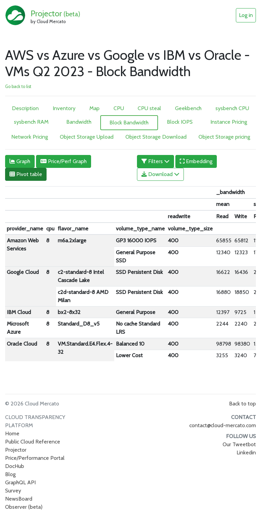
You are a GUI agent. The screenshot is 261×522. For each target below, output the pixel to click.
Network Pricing (29, 137)
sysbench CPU (232, 108)
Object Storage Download (156, 137)
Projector (55, 13)
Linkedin (246, 452)
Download (160, 174)
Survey (13, 490)
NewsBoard (18, 498)
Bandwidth (78, 122)
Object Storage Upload (87, 137)
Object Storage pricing (224, 137)
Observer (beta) (23, 507)
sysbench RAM (31, 122)
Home (12, 433)
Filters (155, 161)
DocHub (14, 466)
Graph (20, 161)
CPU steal (149, 108)
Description (25, 108)
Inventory (64, 108)
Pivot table (26, 174)
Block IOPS (180, 122)
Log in (246, 15)
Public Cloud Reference (32, 441)
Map (94, 108)
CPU (119, 108)
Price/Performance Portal (35, 458)
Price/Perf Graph (63, 161)
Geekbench (188, 108)
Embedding (196, 161)
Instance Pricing (228, 122)
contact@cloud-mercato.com (222, 425)
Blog (10, 474)
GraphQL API (20, 482)
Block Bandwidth (129, 122)
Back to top (242, 403)
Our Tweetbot (239, 444)
